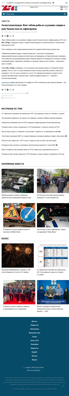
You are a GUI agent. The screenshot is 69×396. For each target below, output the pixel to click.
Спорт (34, 337)
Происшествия (34, 333)
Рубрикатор (8, 14)
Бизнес (34, 356)
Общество (6, 21)
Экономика (34, 329)
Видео (34, 360)
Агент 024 (34, 340)
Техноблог (34, 344)
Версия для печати (8, 98)
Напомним (5, 82)
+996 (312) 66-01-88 (37, 367)
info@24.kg (36, 370)
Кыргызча (34, 348)
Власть (34, 321)
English (34, 352)
